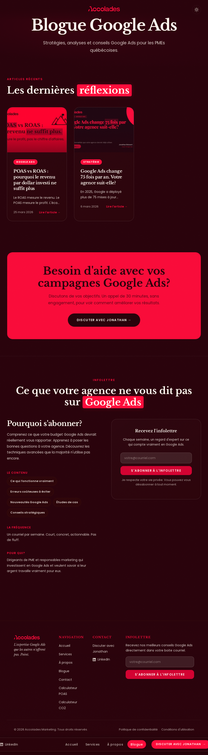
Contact (65, 679)
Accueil (64, 645)
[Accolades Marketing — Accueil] (104, 8)
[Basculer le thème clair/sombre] (196, 9)
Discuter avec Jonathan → (104, 319)
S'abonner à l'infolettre (156, 470)
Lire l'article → (49, 212)
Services (65, 654)
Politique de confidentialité (138, 729)
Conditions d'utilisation (177, 729)
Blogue (64, 671)
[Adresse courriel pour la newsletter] (156, 458)
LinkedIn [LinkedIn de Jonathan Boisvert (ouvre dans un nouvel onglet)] (101, 659)
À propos (65, 662)
